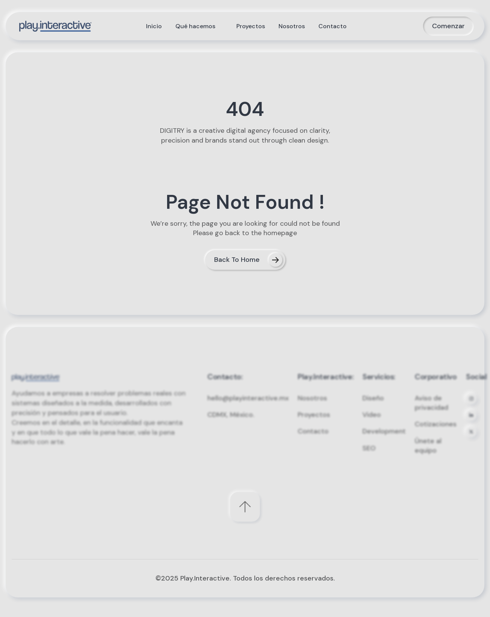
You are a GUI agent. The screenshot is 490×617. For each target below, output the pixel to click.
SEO (369, 456)
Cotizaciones (436, 432)
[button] (199, 26)
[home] (55, 26)
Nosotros (312, 406)
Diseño (373, 406)
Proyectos (314, 422)
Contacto (313, 439)
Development (384, 439)
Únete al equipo (428, 454)
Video (371, 422)
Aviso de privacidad (431, 411)
